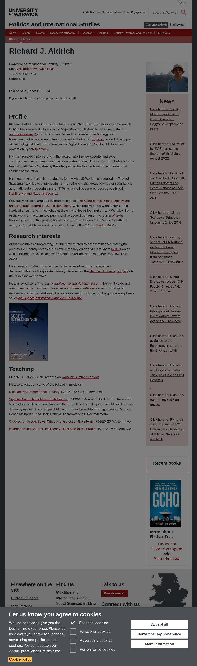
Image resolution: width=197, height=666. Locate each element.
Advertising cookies (91, 640)
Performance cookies (92, 649)
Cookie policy (20, 659)
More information (159, 644)
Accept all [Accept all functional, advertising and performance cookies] (159, 624)
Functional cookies (90, 631)
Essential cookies (89, 622)
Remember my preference (159, 634)
